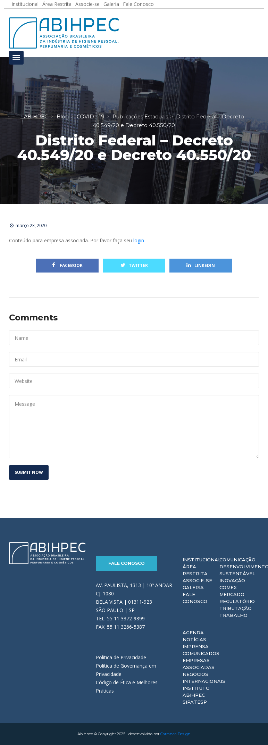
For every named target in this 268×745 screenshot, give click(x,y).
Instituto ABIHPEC (196, 691)
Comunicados (201, 653)
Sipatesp (195, 702)
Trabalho (233, 615)
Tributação (235, 608)
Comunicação (237, 559)
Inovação (232, 580)
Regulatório (237, 601)
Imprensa (196, 646)
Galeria (193, 587)
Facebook (67, 265)
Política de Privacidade (121, 657)
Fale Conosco (126, 563)
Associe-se (197, 580)
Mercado (231, 594)
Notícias (194, 639)
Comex (228, 587)
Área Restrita (195, 570)
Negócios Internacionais (204, 677)
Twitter (134, 265)
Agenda (193, 632)
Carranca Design (175, 733)
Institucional (202, 559)
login (138, 240)
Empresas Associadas (199, 664)
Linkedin (200, 265)
